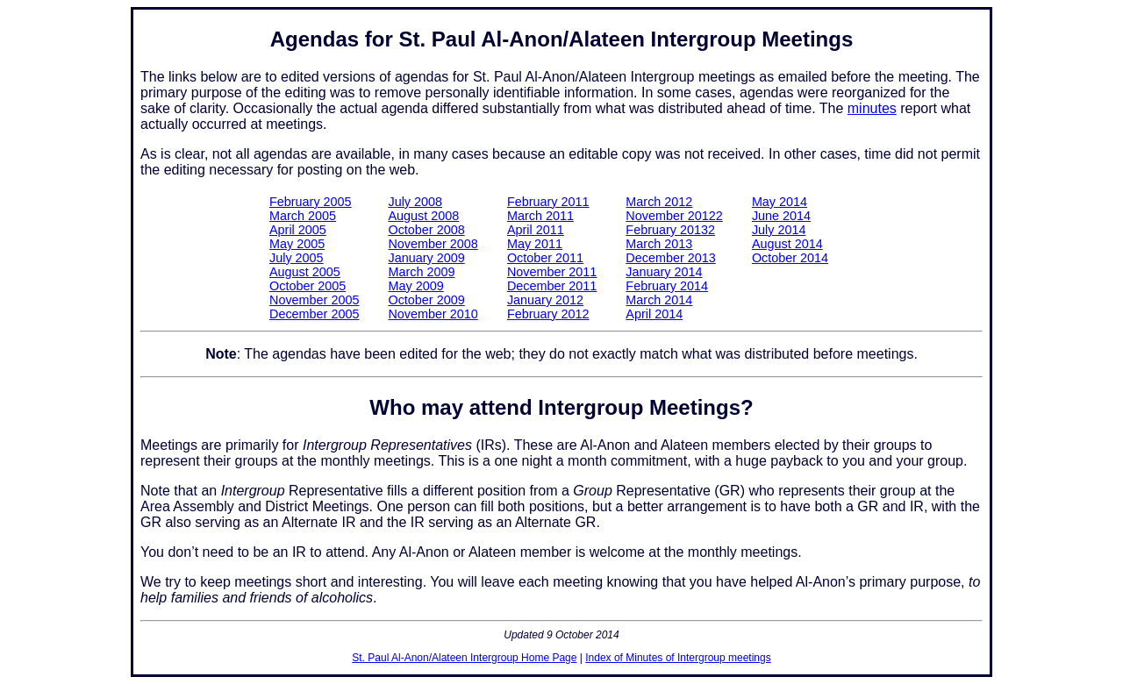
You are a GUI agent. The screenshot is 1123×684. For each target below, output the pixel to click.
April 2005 (297, 230)
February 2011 (548, 202)
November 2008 (432, 244)
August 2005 (304, 272)
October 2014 (790, 258)
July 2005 (296, 258)
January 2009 (426, 258)
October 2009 (426, 300)
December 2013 (670, 258)
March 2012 (659, 202)
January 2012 (545, 300)
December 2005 (314, 314)
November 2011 (552, 272)
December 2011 (552, 286)
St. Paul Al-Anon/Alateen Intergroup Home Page (464, 658)
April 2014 (654, 314)
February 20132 (670, 230)
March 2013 (659, 244)
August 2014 (787, 244)
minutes (872, 108)
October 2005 (307, 286)
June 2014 (781, 216)
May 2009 (415, 286)
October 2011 (545, 258)
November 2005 (314, 300)
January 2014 (664, 272)
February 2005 (310, 202)
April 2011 (535, 230)
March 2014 (659, 300)
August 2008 (423, 216)
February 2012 (548, 314)
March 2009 (421, 272)
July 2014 (779, 230)
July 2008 (415, 202)
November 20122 (674, 216)
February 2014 (667, 286)
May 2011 (534, 244)
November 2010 (432, 314)
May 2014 (779, 202)
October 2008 (426, 230)
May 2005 (297, 244)
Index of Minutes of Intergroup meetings (677, 658)
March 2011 (540, 216)
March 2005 (302, 216)
